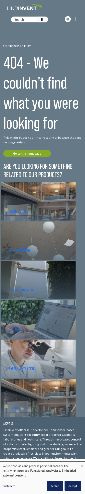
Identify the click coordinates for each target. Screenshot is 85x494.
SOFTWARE (15, 329)
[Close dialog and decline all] (82, 463)
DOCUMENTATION (19, 408)
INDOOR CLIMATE (19, 211)
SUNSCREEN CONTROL (21, 290)
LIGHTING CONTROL (20, 250)
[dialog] (42, 477)
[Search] (27, 19)
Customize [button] (9, 486)
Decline (55, 486)
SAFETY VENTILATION (21, 369)
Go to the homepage (27, 153)
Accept (72, 486)
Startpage (10, 46)
